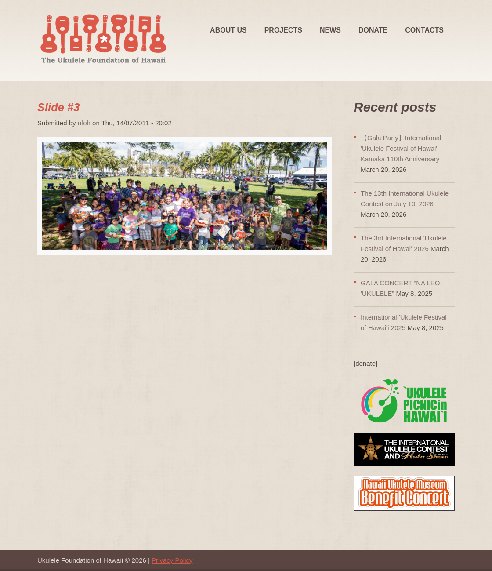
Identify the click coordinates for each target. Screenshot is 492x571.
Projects (283, 30)
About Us (228, 30)
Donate (372, 30)
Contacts (424, 30)
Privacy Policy (172, 560)
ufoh (84, 123)
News (330, 30)
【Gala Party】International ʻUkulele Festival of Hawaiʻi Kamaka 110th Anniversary (401, 148)
